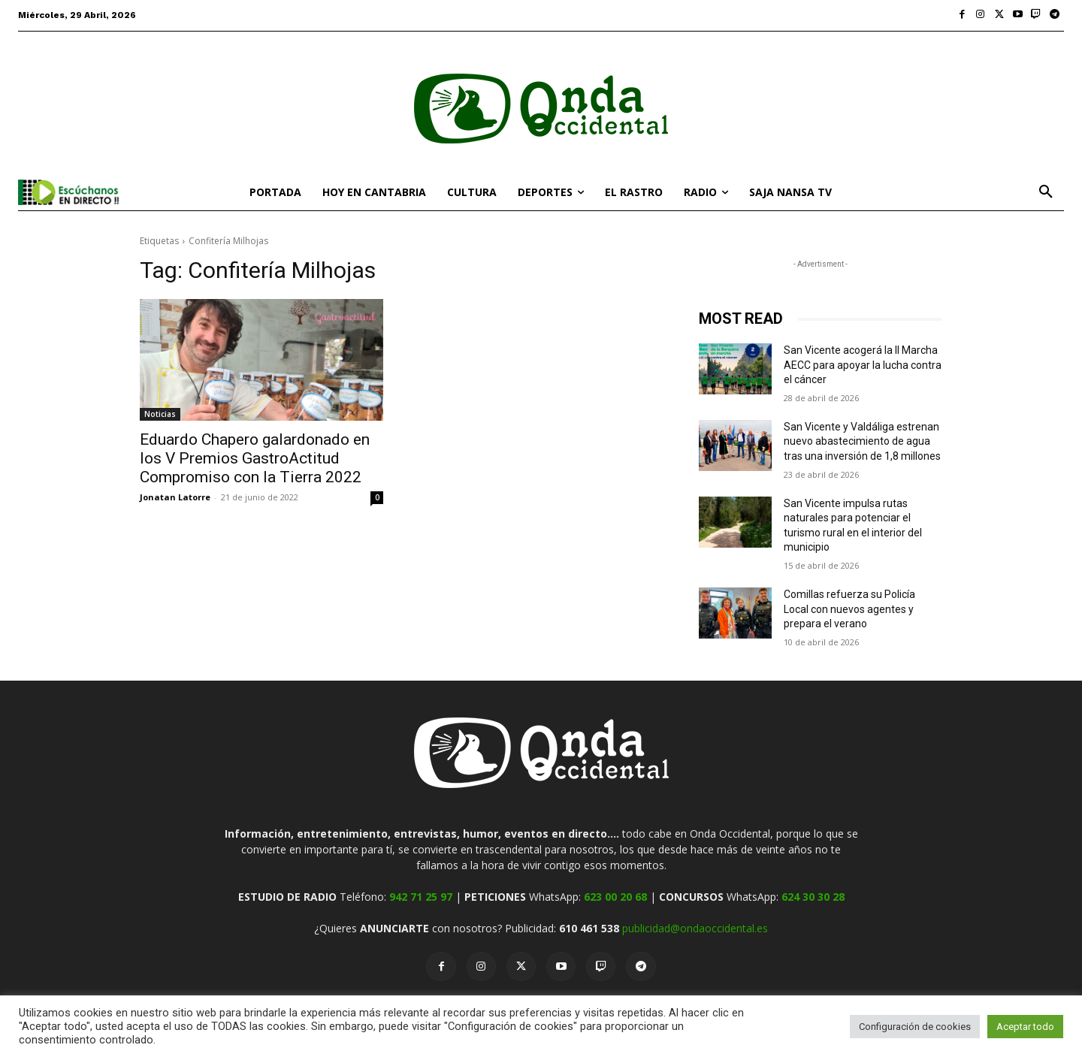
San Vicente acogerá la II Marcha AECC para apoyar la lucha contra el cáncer (862, 364)
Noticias (160, 414)
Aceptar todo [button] (1025, 1026)
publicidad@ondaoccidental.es (695, 928)
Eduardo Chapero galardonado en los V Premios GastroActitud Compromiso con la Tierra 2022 (255, 458)
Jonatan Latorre (175, 497)
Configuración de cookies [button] (915, 1026)
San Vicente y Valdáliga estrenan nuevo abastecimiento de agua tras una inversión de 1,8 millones (862, 441)
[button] (1046, 192)
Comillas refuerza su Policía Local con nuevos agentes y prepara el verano (849, 609)
